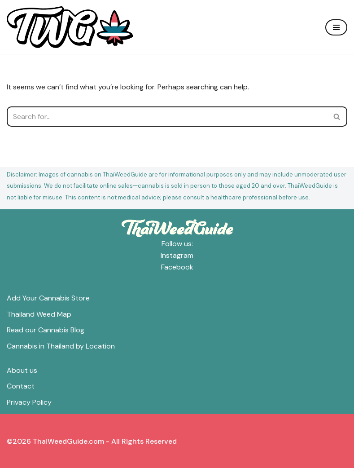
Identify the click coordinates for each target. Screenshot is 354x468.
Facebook (177, 267)
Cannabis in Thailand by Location (61, 346)
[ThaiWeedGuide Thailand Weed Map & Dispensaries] (70, 27)
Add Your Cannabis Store (48, 298)
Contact (21, 386)
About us (22, 370)
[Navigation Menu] (336, 27)
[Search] (167, 116)
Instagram (177, 255)
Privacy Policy (29, 402)
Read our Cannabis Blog (45, 330)
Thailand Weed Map (39, 314)
